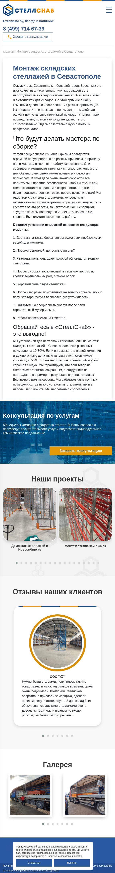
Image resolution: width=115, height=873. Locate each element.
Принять (72, 862)
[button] (16, 563)
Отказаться (34, 862)
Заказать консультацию (27, 37)
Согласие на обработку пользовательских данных (31, 870)
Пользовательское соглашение (94, 865)
